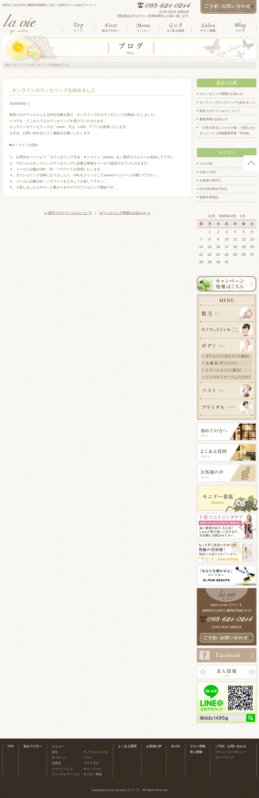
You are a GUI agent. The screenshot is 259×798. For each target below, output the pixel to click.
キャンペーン (92, 769)
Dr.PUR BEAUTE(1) (213, 189)
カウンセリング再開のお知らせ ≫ (124, 213)
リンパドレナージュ (66, 774)
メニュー (58, 746)
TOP (11, 746)
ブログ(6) (206, 163)
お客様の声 (154, 746)
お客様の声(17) (209, 180)
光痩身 (56, 763)
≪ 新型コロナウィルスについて (68, 213)
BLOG (175, 746)
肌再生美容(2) (209, 197)
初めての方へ (32, 746)
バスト (88, 757)
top (7, 65)
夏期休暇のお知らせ (213, 119)
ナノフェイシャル (95, 752)
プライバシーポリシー (230, 752)
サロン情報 (197, 746)
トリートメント (62, 769)
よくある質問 (127, 746)
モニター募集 (92, 774)
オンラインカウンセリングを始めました (54, 90)
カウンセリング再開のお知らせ (221, 94)
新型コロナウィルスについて (219, 111)
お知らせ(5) (207, 172)
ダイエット (59, 757)
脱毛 (55, 752)
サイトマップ (224, 757)
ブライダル (91, 763)
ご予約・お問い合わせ (230, 746)
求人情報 (196, 752)
